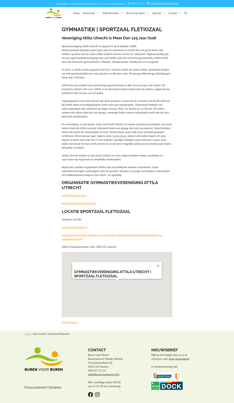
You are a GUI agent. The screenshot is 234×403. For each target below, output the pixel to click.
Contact (176, 13)
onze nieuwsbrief (179, 358)
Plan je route (69, 322)
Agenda (159, 13)
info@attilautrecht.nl (74, 195)
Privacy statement (35, 387)
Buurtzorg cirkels (138, 13)
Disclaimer (55, 387)
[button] (185, 13)
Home (76, 13)
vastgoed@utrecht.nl (74, 227)
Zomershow (119, 136)
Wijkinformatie (113, 13)
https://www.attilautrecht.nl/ (79, 203)
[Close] (158, 266)
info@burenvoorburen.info (164, 3)
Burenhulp (91, 13)
